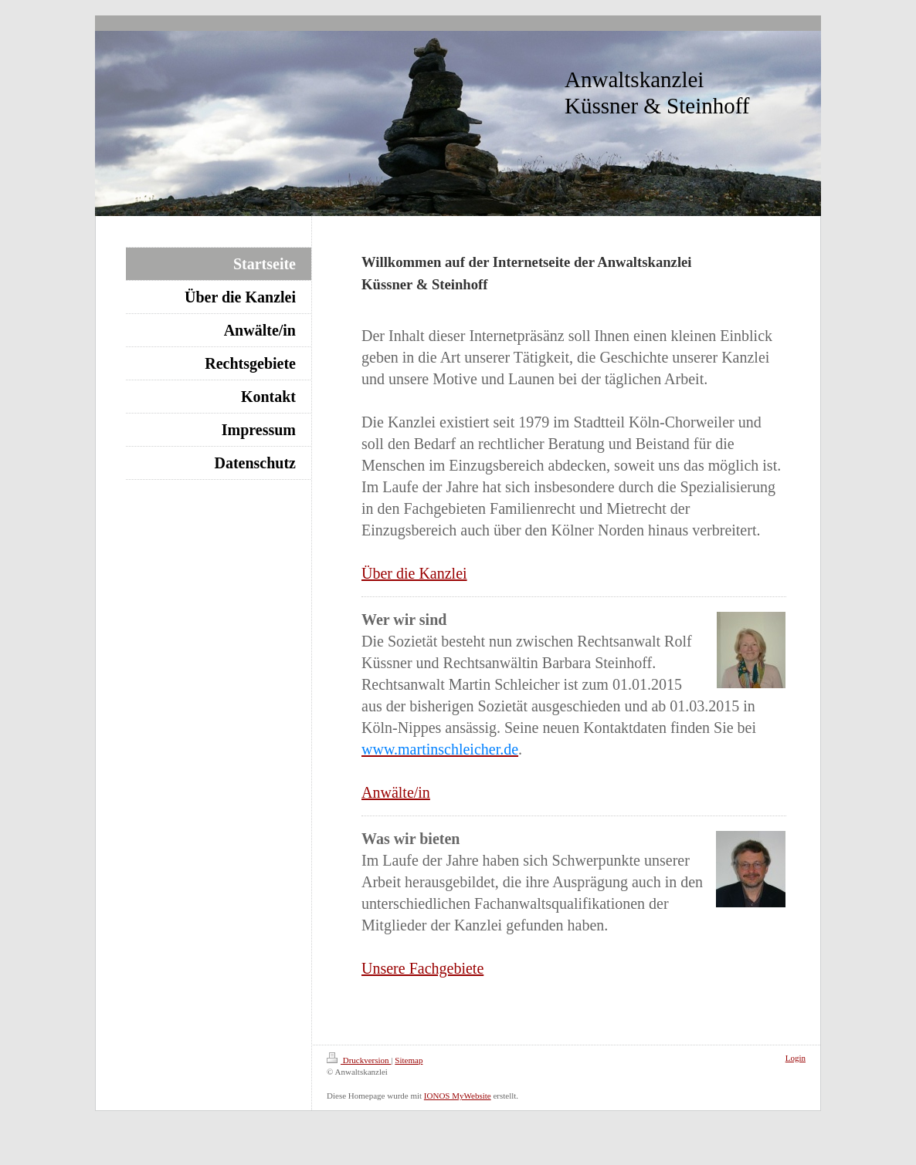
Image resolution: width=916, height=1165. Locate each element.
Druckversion (359, 1060)
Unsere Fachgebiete (422, 968)
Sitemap (408, 1060)
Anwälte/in (395, 792)
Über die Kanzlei (414, 573)
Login (795, 1057)
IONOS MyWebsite (457, 1095)
